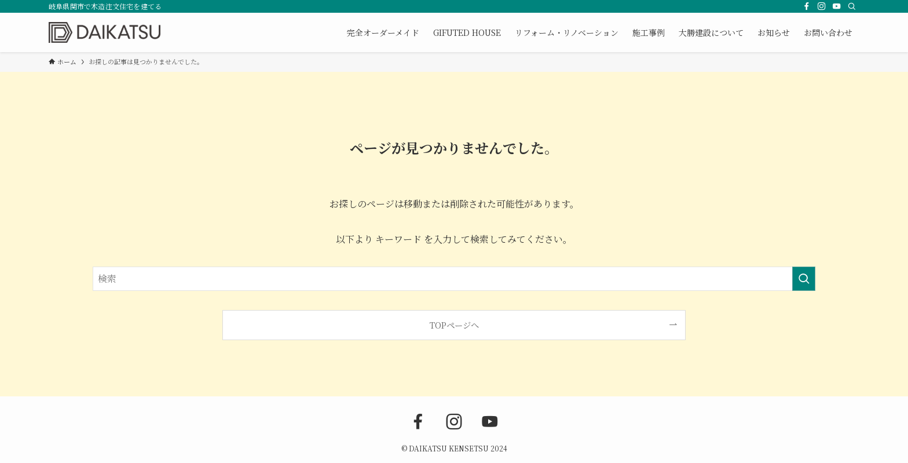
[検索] (851, 6)
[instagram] (821, 6)
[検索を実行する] (803, 279)
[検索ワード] (454, 279)
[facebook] (806, 6)
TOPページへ (454, 325)
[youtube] (836, 6)
